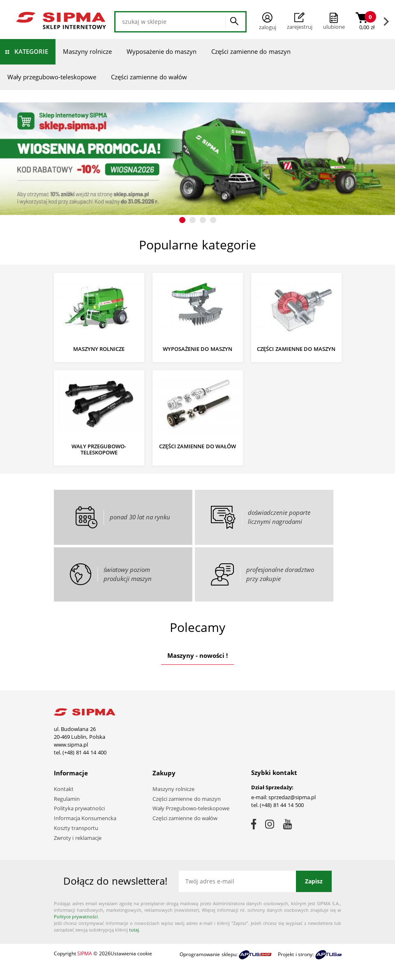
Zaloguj (267, 21)
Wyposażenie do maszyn (161, 51)
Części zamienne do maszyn (251, 51)
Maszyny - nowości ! (197, 655)
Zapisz (314, 881)
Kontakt (64, 789)
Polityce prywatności (76, 916)
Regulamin (67, 798)
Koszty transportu (76, 828)
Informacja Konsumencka (85, 818)
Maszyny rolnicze (87, 51)
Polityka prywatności (79, 808)
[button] (182, 220)
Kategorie (31, 51)
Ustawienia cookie (131, 953)
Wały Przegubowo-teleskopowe (191, 808)
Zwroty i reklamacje (78, 838)
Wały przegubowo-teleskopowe (51, 77)
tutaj (134, 930)
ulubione (334, 26)
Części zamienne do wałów (149, 77)
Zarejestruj (299, 21)
